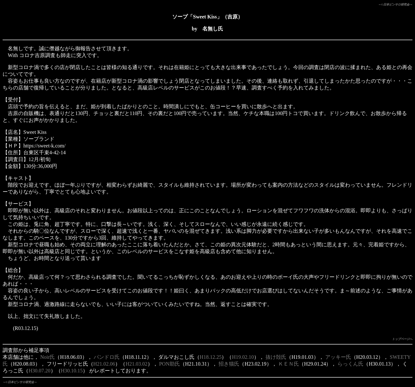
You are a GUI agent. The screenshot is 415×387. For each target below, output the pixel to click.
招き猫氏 (229, 364)
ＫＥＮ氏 (288, 364)
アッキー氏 (338, 357)
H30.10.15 (72, 370)
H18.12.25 (211, 357)
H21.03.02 (136, 364)
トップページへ (402, 339)
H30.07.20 (40, 370)
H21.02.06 (104, 364)
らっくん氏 (350, 364)
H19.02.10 (243, 357)
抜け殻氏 (276, 357)
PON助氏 (169, 364)
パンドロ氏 (107, 357)
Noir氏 (47, 357)
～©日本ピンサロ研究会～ (395, 4)
